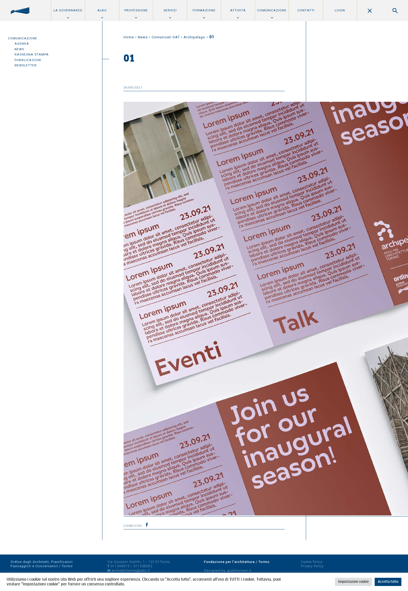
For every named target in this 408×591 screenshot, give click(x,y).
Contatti (306, 10)
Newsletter (26, 65)
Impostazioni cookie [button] (353, 582)
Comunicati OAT (166, 37)
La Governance (68, 10)
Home (129, 37)
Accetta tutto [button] (388, 582)
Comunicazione (272, 10)
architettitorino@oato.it (131, 570)
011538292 (142, 566)
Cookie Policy (312, 562)
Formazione (204, 10)
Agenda (22, 43)
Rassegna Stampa (32, 54)
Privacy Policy (312, 566)
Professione (136, 10)
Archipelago (194, 37)
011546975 (120, 566)
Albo (102, 10)
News (19, 49)
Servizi (170, 10)
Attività (238, 10)
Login (340, 10)
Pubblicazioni (28, 60)
